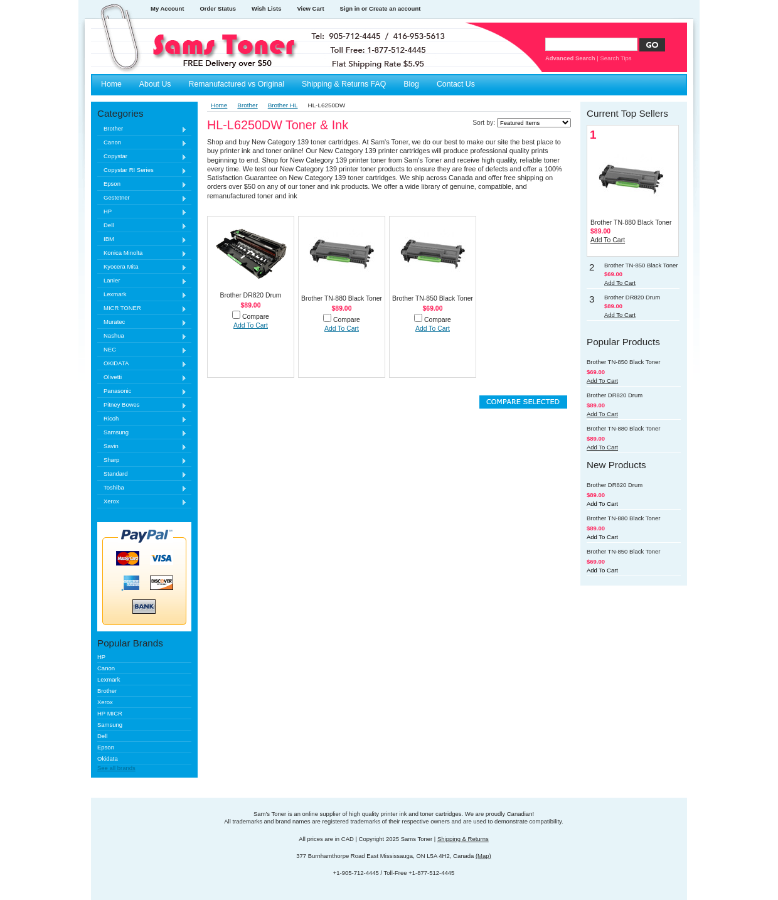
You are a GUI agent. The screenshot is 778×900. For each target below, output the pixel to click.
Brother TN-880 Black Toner (341, 298)
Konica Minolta (142, 253)
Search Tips (615, 58)
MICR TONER (142, 308)
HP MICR (109, 713)
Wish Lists (266, 8)
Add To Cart (250, 325)
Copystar (142, 157)
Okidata (107, 758)
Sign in (350, 8)
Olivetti (142, 377)
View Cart (310, 8)
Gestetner (142, 198)
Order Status (218, 8)
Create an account (394, 8)
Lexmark (142, 295)
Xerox (142, 502)
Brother (142, 129)
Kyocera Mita (142, 267)
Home (219, 105)
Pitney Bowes (142, 405)
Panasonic (142, 391)
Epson (142, 184)
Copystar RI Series (142, 170)
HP (142, 212)
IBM (142, 239)
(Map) (483, 855)
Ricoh (142, 419)
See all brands (116, 767)
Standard (142, 474)
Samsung (142, 433)
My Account (167, 8)
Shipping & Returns (463, 838)
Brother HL (283, 105)
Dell (142, 226)
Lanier (142, 281)
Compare (255, 316)
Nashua (142, 336)
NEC (142, 350)
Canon (142, 143)
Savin (142, 446)
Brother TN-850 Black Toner (432, 298)
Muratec (142, 322)
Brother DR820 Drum (250, 295)
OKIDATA (142, 364)
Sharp (142, 460)
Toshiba (142, 488)
